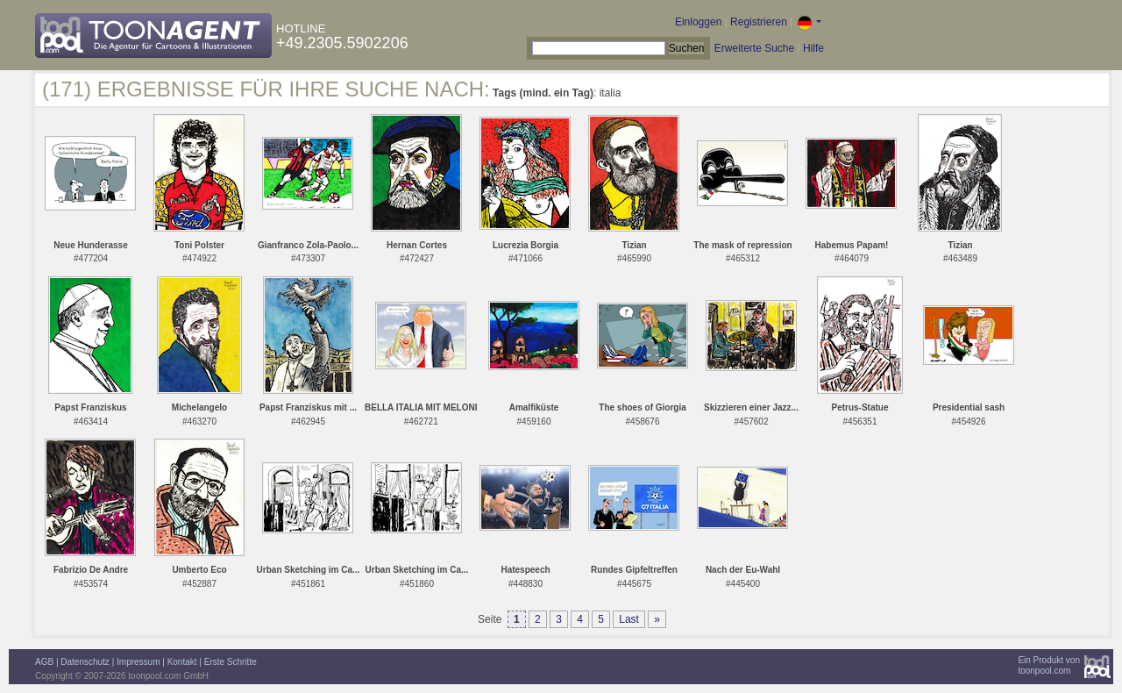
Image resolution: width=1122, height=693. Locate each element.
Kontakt (182, 662)
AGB (44, 662)
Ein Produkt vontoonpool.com (1049, 665)
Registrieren (758, 22)
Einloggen (698, 22)
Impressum (138, 662)
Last (629, 619)
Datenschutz (85, 662)
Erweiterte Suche (754, 48)
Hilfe (813, 48)
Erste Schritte (230, 662)
